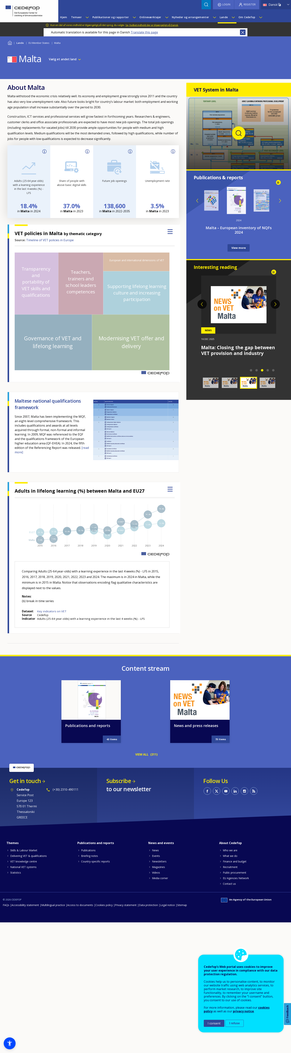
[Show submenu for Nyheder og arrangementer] (214, 17)
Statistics (15, 872)
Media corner (160, 878)
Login (226, 4)
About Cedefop (230, 843)
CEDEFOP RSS (253, 791)
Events (156, 856)
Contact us (229, 883)
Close (243, 32)
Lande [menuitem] (224, 17)
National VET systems (23, 867)
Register (249, 4)
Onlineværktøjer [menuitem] (150, 17)
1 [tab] (251, 370)
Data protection (148, 905)
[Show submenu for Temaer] (87, 17)
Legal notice (167, 905)
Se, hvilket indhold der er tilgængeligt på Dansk (151, 25)
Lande (20, 43)
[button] (10, 1043)
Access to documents (80, 905)
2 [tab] (257, 370)
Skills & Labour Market (23, 850)
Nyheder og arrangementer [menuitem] (190, 17)
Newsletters (159, 861)
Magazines (158, 867)
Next (280, 200)
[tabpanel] (238, 319)
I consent (214, 1023)
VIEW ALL (141, 754)
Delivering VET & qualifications (28, 856)
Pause (278, 182)
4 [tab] (268, 370)
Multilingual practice (53, 905)
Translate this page (144, 32)
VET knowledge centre (23, 861)
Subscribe (118, 781)
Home (9, 42)
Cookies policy (104, 905)
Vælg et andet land (62, 59)
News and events (161, 843)
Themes (12, 843)
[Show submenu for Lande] (233, 17)
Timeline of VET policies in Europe (50, 240)
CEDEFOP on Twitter (216, 791)
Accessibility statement (25, 905)
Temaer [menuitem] (76, 17)
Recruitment (230, 867)
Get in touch (25, 781)
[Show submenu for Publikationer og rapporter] (134, 17)
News (155, 850)
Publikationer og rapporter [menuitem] (110, 17)
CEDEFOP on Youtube (226, 791)
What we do (230, 856)
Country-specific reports (95, 861)
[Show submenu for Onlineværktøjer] (166, 17)
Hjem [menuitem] (63, 17)
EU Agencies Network (236, 878)
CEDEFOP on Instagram (244, 791)
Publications (88, 850)
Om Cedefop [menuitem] (246, 17)
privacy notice (243, 1011)
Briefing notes (89, 856)
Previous (197, 200)
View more (238, 248)
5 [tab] (273, 370)
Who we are (230, 850)
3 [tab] (262, 370)
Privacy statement (126, 905)
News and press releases (196, 725)
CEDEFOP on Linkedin (235, 791)
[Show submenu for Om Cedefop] (260, 17)
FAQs (6, 905)
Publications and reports (87, 725)
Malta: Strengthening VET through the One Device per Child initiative (233, 353)
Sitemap (182, 905)
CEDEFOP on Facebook (207, 791)
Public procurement (234, 872)
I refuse (234, 1023)
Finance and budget (234, 861)
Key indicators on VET (51, 611)
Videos (156, 872)
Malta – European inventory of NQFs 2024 (239, 230)
